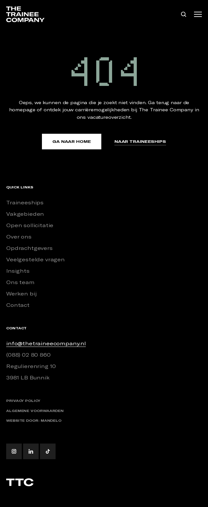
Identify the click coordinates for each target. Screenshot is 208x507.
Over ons (19, 236)
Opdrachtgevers (29, 248)
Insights (18, 270)
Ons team (20, 282)
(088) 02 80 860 (28, 354)
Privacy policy (23, 401)
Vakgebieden (25, 213)
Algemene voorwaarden (35, 411)
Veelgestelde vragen (35, 259)
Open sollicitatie (29, 225)
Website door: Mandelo (33, 420)
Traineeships (25, 202)
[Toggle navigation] (198, 14)
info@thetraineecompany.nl (46, 343)
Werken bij (21, 293)
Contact (18, 305)
